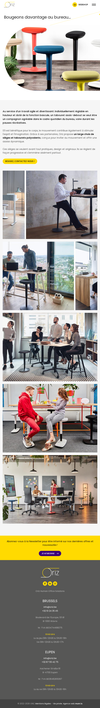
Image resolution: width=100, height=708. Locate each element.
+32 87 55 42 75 (50, 662)
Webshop (83, 4)
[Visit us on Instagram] (55, 583)
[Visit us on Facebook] (45, 583)
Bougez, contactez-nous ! (20, 161)
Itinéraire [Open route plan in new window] (50, 634)
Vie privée (57, 703)
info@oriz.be (50, 607)
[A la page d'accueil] (9, 4)
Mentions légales (43, 703)
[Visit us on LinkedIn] (50, 583)
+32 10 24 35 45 (50, 610)
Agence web (69, 703)
